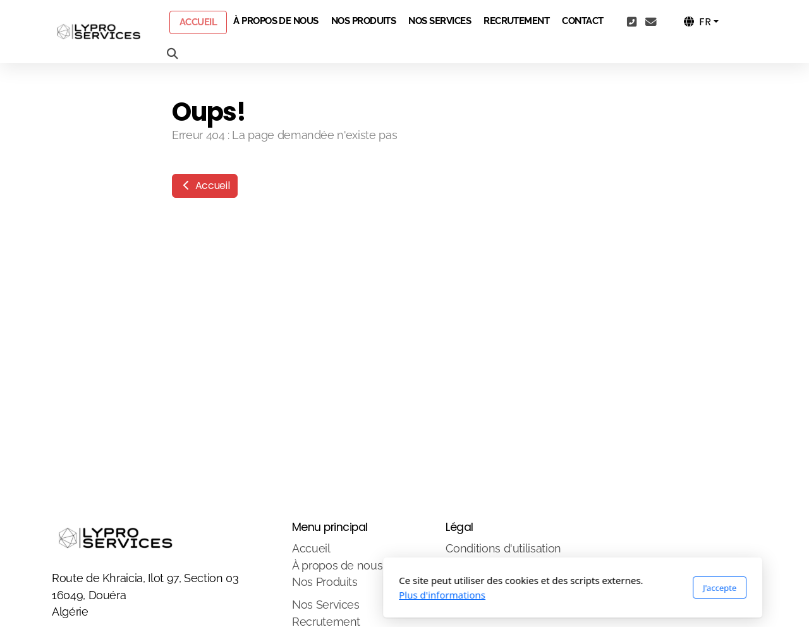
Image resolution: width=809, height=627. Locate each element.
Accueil (204, 185)
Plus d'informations (274, 594)
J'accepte (551, 588)
